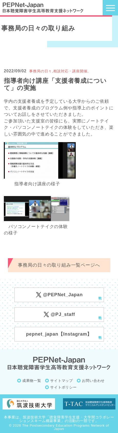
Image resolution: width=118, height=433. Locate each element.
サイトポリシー (63, 387)
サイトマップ (61, 381)
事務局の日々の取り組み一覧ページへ (59, 265)
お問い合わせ (93, 381)
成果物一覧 (31, 381)
